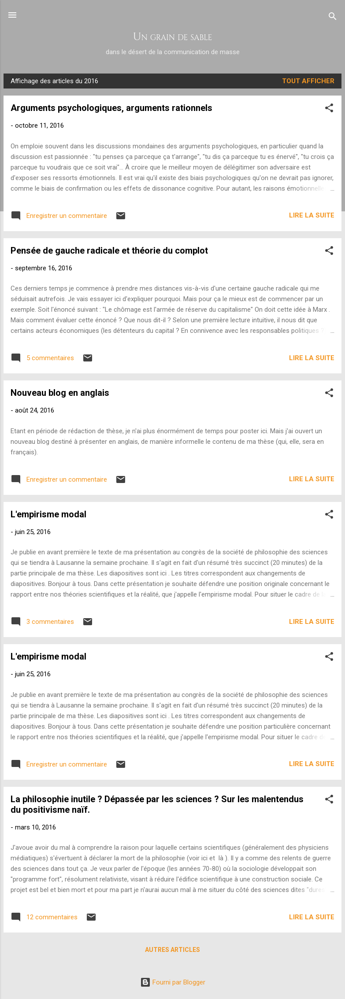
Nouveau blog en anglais (60, 392)
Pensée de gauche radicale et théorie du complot (109, 250)
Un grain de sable (172, 37)
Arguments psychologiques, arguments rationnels (111, 108)
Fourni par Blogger (172, 982)
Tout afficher (308, 81)
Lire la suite (311, 215)
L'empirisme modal (48, 514)
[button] (329, 109)
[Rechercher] (332, 17)
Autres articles (172, 949)
